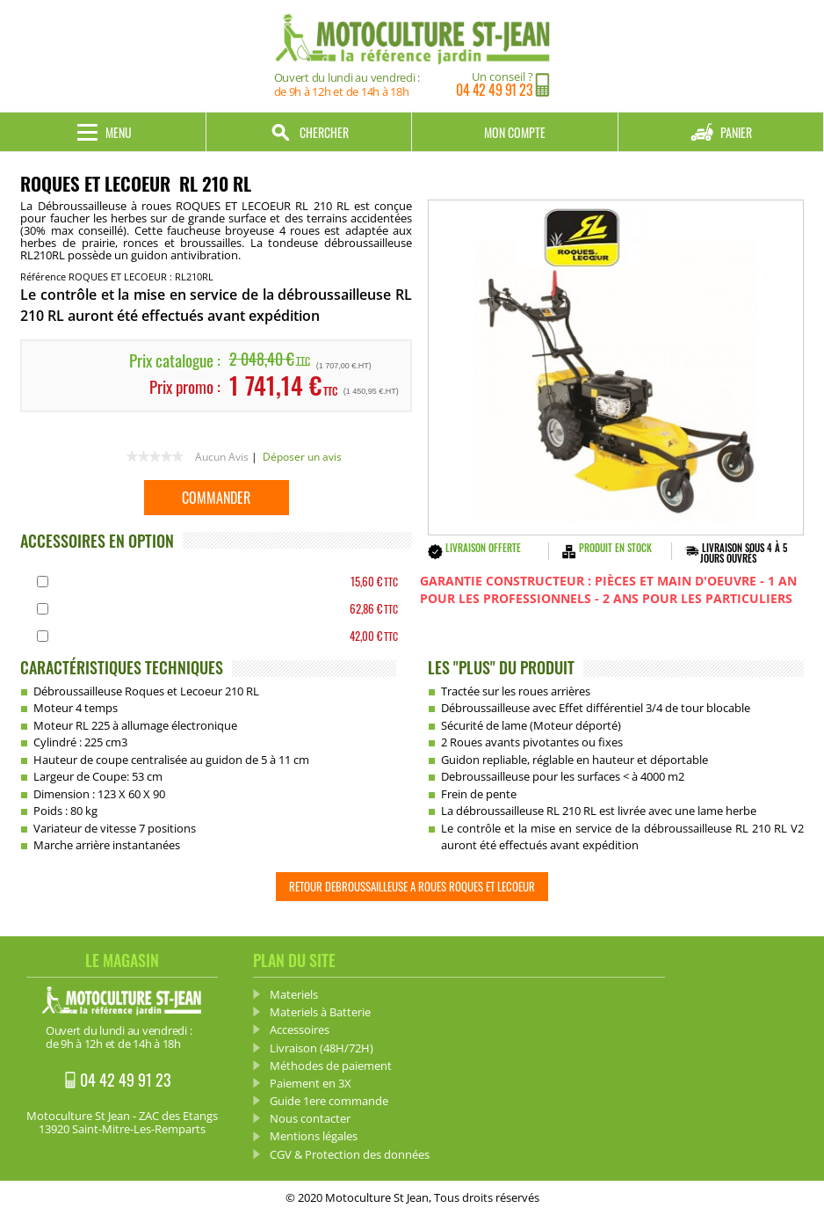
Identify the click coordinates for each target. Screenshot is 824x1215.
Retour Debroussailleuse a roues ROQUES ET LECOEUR (412, 886)
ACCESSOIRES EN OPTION (97, 540)
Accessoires (299, 1029)
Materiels (294, 994)
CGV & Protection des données (350, 1154)
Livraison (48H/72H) (321, 1048)
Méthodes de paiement (331, 1065)
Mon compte (515, 132)
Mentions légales (314, 1136)
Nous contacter (310, 1118)
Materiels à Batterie (320, 1012)
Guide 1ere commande (329, 1101)
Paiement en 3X (310, 1083)
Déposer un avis (302, 456)
